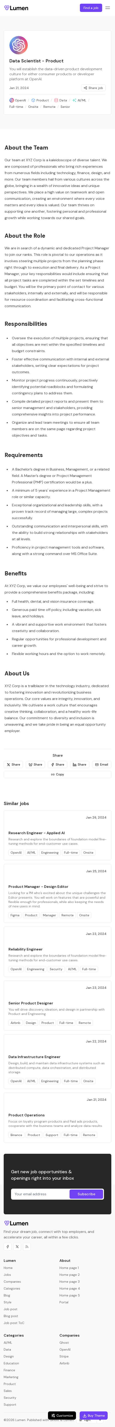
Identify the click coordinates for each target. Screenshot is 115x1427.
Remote (68, 915)
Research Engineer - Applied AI (36, 833)
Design (31, 1023)
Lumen (20, 1420)
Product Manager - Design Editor (38, 886)
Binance (16, 1135)
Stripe (64, 1356)
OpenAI (16, 852)
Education (11, 1363)
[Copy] (57, 774)
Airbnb (15, 1023)
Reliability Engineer (25, 949)
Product (31, 915)
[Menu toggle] (107, 7)
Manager (49, 915)
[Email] (101, 764)
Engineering (50, 852)
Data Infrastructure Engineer (34, 1056)
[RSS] (27, 1247)
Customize (62, 1415)
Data (7, 1349)
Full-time (71, 852)
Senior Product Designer (30, 1003)
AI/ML (31, 852)
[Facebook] (7, 1247)
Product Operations (26, 1115)
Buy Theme (93, 1415)
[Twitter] (17, 1247)
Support (52, 1135)
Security (56, 969)
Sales (8, 1391)
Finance (9, 1370)
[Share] (13, 764)
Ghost (64, 1343)
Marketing (11, 1377)
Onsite (88, 852)
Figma (15, 915)
